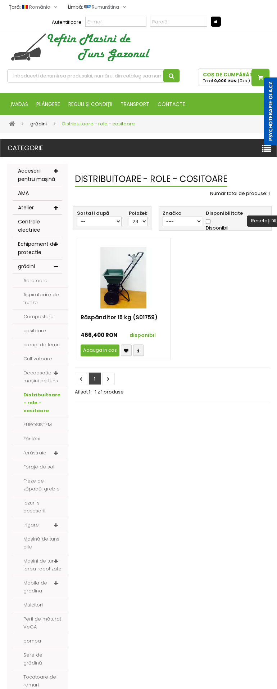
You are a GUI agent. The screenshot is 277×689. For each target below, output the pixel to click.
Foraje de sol (38, 466)
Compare (138, 350)
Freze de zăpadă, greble (41, 484)
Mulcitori (33, 604)
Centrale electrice (29, 226)
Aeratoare (35, 280)
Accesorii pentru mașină (36, 175)
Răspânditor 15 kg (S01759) (119, 317)
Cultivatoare (37, 358)
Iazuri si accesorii (34, 506)
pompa (32, 640)
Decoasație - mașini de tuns (40, 376)
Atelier (26, 207)
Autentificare (67, 22)
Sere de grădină (32, 659)
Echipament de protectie (37, 248)
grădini (26, 266)
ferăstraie (34, 452)
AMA (23, 193)
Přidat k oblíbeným (126, 350)
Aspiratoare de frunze (41, 298)
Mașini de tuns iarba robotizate (42, 564)
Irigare (31, 524)
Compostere (38, 316)
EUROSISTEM (37, 424)
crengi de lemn (41, 344)
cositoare (34, 330)
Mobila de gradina (35, 586)
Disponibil (217, 228)
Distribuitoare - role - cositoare (41, 402)
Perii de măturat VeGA (42, 622)
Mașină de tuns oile (41, 542)
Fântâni (31, 438)
